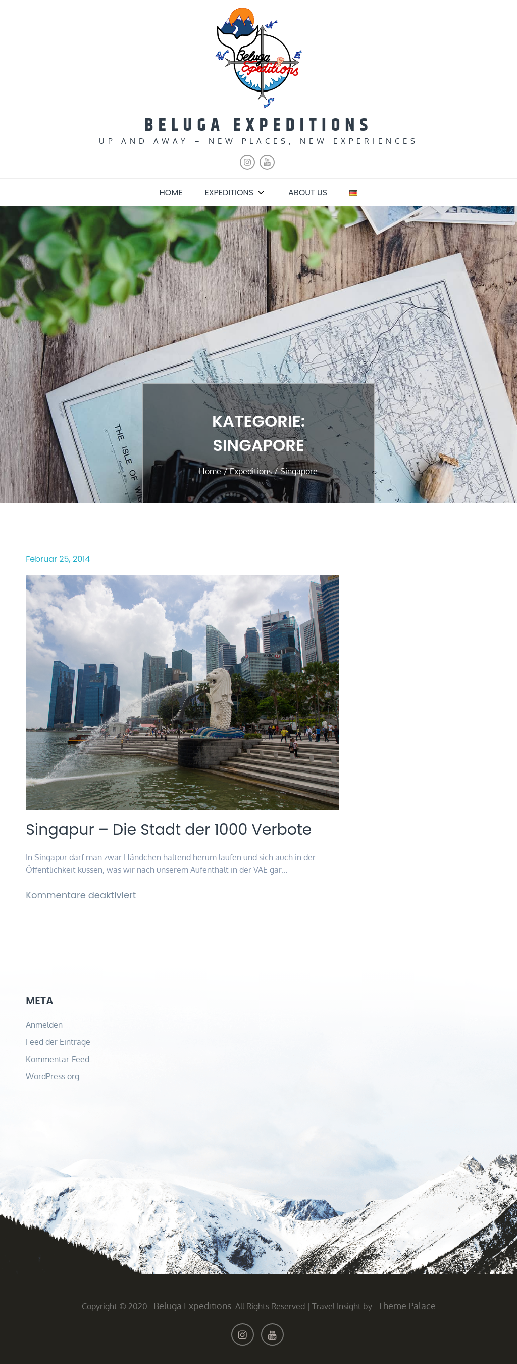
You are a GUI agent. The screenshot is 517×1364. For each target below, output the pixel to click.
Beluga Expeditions (258, 126)
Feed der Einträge (58, 1042)
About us (307, 192)
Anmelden (44, 1025)
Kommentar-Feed (57, 1059)
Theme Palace (407, 1305)
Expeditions (235, 192)
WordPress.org (52, 1076)
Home (171, 192)
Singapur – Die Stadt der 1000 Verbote (169, 830)
